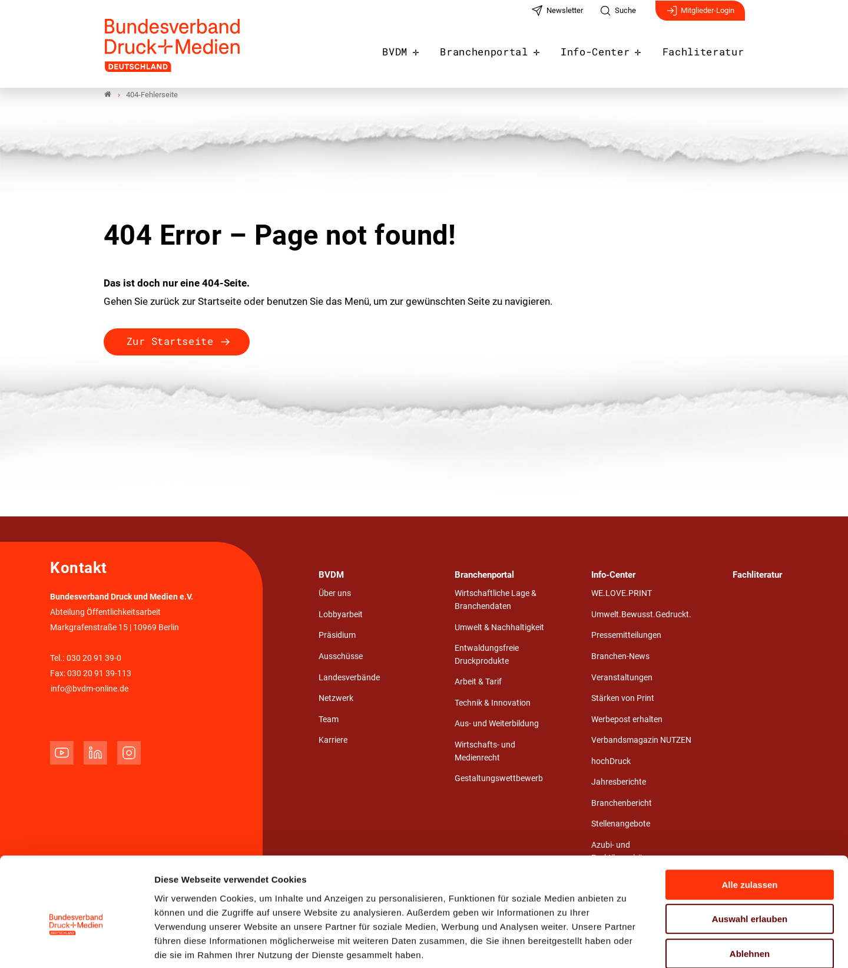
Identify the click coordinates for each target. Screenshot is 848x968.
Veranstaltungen (621, 678)
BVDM (418, 48)
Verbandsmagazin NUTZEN (641, 741)
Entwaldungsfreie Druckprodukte (487, 655)
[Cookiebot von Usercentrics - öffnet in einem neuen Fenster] (76, 945)
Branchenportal (502, 48)
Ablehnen (750, 893)
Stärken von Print (622, 699)
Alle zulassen (749, 824)
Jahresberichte (618, 783)
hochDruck (611, 761)
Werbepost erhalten (626, 720)
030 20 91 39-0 (94, 658)
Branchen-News (620, 656)
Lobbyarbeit (341, 615)
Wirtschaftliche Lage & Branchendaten (495, 600)
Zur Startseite (170, 341)
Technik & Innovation (493, 703)
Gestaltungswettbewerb (499, 779)
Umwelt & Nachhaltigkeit (499, 628)
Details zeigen (627, 945)
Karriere (333, 741)
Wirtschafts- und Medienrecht (485, 751)
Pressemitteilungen (626, 636)
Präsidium (337, 636)
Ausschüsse (341, 656)
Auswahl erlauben (749, 859)
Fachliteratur (707, 48)
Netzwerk (336, 699)
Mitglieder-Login (700, 16)
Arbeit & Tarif (478, 682)
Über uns (335, 594)
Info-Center (606, 48)
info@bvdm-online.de (89, 689)
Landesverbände (349, 678)
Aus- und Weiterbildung (497, 724)
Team (329, 720)
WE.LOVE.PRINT (621, 594)
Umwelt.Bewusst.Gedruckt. (641, 615)
